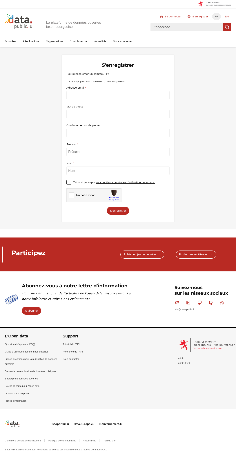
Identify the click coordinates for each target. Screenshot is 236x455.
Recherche (227, 27)
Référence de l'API (73, 351)
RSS (223, 302)
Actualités (100, 41)
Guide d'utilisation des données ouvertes (26, 351)
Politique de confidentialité (62, 440)
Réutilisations (31, 41)
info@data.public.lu (185, 309)
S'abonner (31, 310)
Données (10, 41)
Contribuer (76, 41)
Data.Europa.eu (84, 423)
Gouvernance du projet (17, 393)
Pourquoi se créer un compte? (85, 73)
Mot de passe (74, 106)
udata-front (184, 363)
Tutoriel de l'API (71, 344)
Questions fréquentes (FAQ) (20, 344)
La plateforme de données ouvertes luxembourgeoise (73, 25)
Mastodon (200, 302)
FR (216, 16)
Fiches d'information (15, 400)
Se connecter (173, 16)
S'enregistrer (200, 16)
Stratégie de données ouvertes (21, 378)
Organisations (54, 41)
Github (211, 302)
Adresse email (75, 87)
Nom (69, 163)
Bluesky (178, 302)
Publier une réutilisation (193, 254)
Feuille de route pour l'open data (22, 386)
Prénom (71, 144)
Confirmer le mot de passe (83, 125)
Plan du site (109, 440)
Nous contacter (122, 41)
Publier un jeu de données (140, 254)
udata (181, 358)
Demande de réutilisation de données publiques (30, 371)
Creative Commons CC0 (94, 449)
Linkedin (189, 302)
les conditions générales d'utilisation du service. (125, 182)
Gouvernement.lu (111, 423)
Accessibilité (90, 440)
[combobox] (186, 27)
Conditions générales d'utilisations (23, 440)
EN (227, 16)
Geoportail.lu (60, 423)
